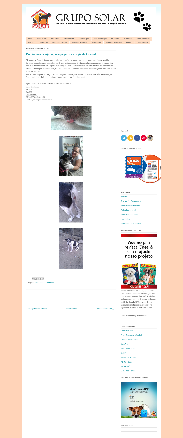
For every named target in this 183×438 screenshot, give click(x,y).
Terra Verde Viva (127, 348)
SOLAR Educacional (59, 42)
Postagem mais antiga (105, 309)
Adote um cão (69, 39)
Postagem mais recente (37, 309)
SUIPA (123, 353)
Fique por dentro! (143, 39)
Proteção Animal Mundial (131, 335)
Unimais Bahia (127, 331)
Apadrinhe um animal (79, 42)
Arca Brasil (125, 366)
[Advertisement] (139, 86)
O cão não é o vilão (128, 371)
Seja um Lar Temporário (131, 201)
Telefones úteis (142, 42)
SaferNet (124, 344)
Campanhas (43, 42)
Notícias (124, 197)
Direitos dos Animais (129, 339)
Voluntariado (96, 42)
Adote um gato (83, 39)
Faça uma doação (100, 39)
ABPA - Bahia (126, 362)
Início (30, 39)
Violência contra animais (131, 223)
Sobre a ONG (42, 39)
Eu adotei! (115, 39)
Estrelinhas (125, 219)
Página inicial (71, 309)
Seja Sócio (55, 39)
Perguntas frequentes (113, 42)
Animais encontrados (129, 214)
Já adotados (127, 39)
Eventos (31, 42)
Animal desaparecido (129, 210)
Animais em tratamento (130, 206)
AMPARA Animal (128, 357)
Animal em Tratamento (44, 282)
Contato (129, 42)
